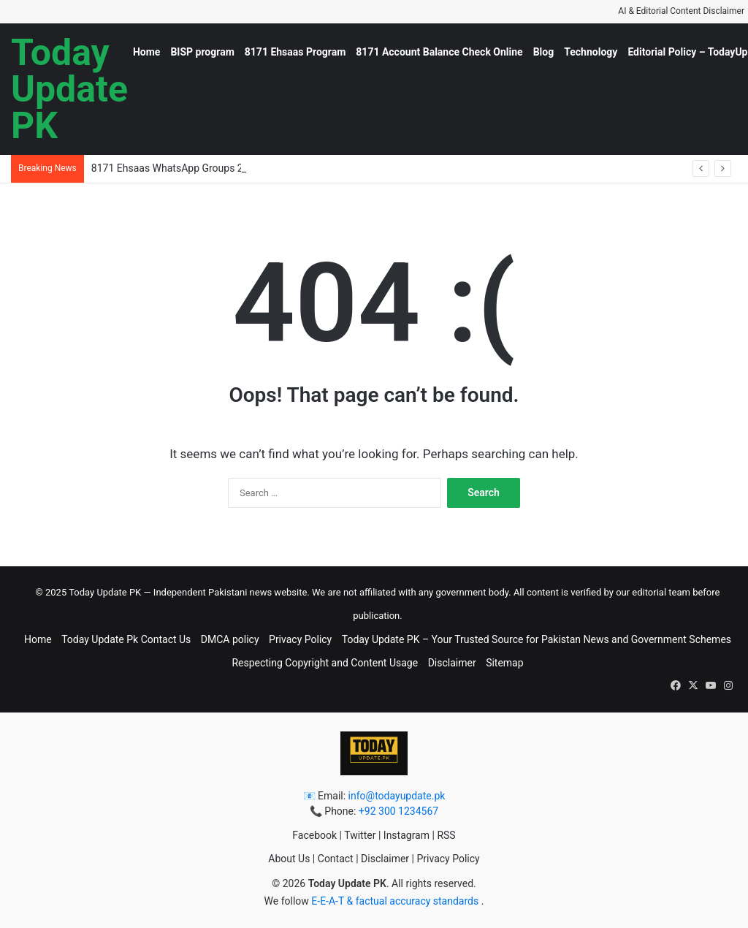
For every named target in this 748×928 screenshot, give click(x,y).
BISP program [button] (202, 52)
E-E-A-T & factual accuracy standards (396, 901)
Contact (336, 858)
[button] (675, 685)
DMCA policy (230, 639)
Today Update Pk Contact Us (126, 639)
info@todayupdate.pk (397, 796)
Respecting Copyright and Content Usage (325, 663)
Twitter (359, 835)
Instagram (406, 835)
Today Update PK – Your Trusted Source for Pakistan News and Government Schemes (536, 639)
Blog (543, 52)
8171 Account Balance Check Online (439, 52)
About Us (289, 858)
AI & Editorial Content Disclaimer (681, 11)
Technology (590, 52)
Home (146, 52)
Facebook (314, 835)
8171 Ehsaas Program (295, 52)
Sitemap (504, 663)
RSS (446, 835)
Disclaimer (452, 663)
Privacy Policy (300, 639)
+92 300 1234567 (398, 811)
